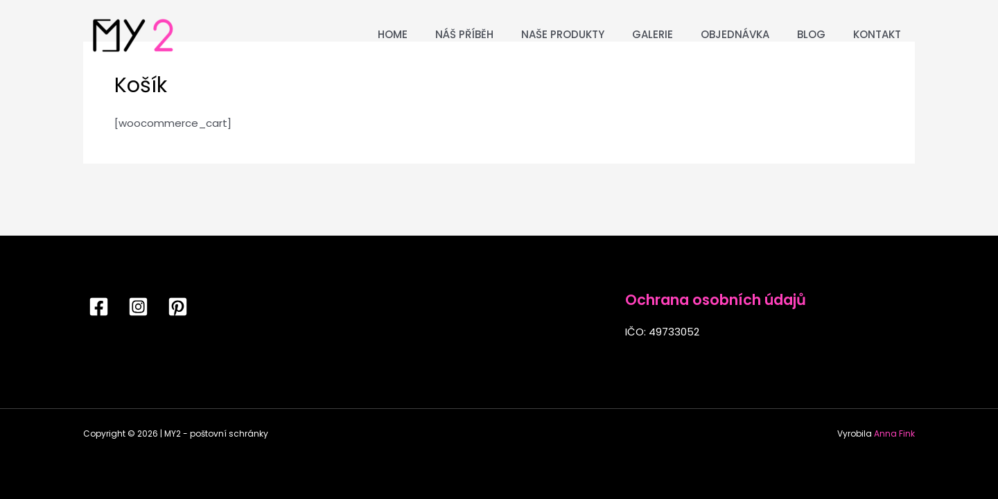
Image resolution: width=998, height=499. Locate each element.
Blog (811, 34)
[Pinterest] (177, 306)
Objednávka (735, 34)
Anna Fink (894, 433)
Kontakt (877, 34)
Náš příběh (464, 34)
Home (393, 34)
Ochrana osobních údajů (715, 300)
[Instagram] (138, 306)
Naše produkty (562, 34)
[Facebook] (98, 306)
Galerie (652, 34)
